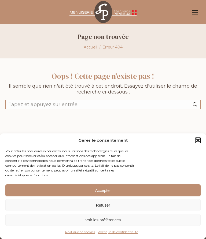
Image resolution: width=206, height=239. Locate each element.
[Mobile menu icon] (195, 12)
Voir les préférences (103, 220)
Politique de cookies (80, 232)
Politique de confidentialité (118, 232)
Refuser (103, 205)
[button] (198, 140)
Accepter (103, 190)
